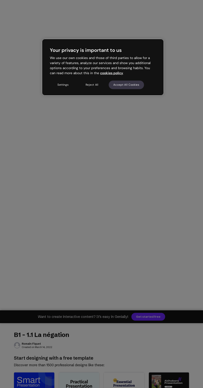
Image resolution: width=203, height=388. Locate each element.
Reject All (92, 84)
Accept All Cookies (126, 84)
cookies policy (111, 73)
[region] (103, 67)
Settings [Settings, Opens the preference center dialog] (63, 84)
